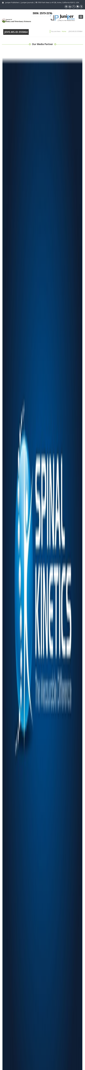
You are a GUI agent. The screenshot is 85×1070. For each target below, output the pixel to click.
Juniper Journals (27, 2)
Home (64, 31)
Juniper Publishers (12, 2)
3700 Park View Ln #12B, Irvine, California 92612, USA (57, 2)
